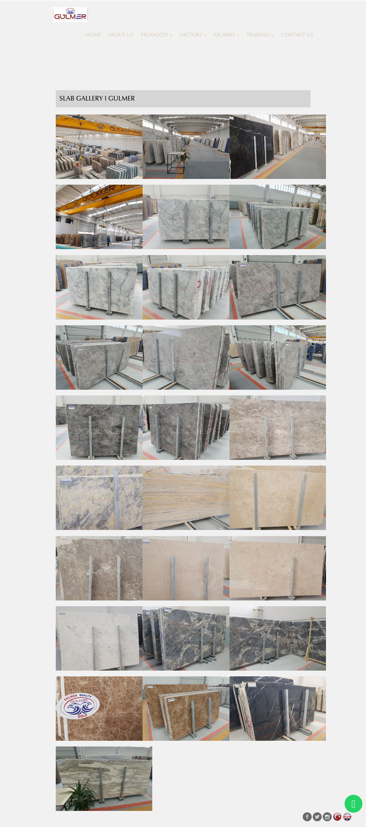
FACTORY (191, 35)
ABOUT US (121, 35)
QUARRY (224, 35)
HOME (93, 35)
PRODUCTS (154, 35)
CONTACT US (297, 35)
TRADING (258, 35)
